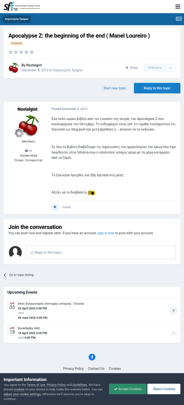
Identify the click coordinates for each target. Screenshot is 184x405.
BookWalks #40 (29, 328)
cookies (19, 389)
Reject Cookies (163, 389)
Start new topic (115, 88)
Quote (67, 207)
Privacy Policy (73, 369)
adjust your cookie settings (22, 394)
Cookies (115, 369)
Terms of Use (36, 385)
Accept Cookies (128, 389)
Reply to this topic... (47, 252)
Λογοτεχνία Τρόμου (68, 70)
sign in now (106, 233)
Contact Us (96, 369)
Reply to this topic (157, 88)
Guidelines (80, 385)
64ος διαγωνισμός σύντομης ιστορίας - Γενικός (51, 303)
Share (132, 67)
